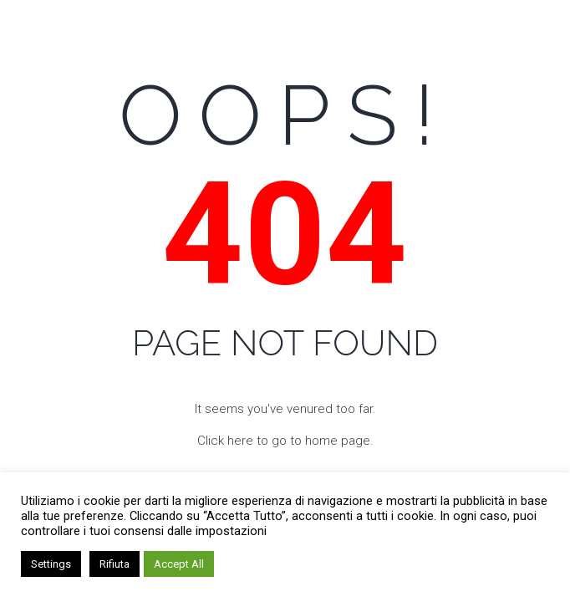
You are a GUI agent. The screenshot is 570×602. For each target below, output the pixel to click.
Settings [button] (51, 564)
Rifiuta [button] (114, 564)
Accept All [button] (179, 564)
